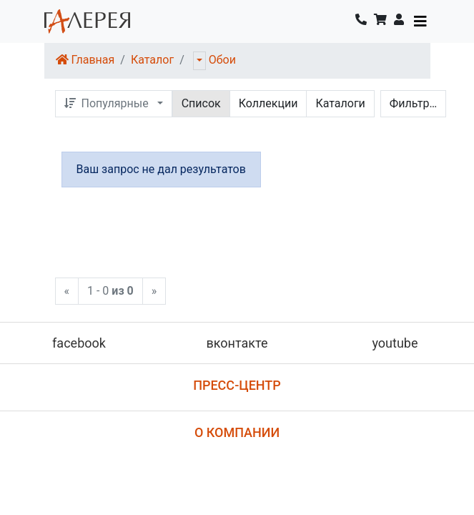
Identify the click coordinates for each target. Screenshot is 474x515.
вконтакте (236, 342)
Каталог (152, 60)
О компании (237, 432)
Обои (222, 60)
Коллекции (268, 103)
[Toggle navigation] (420, 21)
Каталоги (340, 103)
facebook (79, 342)
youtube (395, 342)
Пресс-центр (237, 385)
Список (201, 103)
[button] (399, 21)
